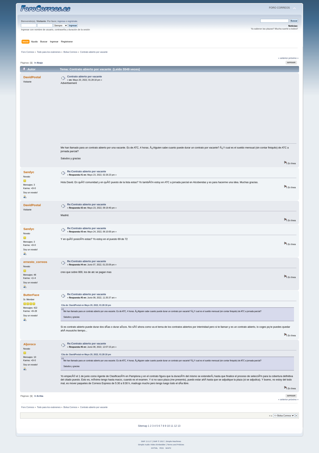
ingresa (61, 21)
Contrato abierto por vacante (84, 76)
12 (175, 425)
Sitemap (142, 425)
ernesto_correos (35, 262)
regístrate (72, 21)
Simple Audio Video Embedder (151, 444)
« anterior (283, 58)
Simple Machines (173, 441)
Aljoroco (29, 344)
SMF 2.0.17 (146, 441)
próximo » (293, 58)
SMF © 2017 (159, 441)
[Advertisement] (180, 113)
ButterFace (31, 295)
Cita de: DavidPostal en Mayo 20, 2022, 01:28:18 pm (86, 305)
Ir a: (270, 416)
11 (171, 425)
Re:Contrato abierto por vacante (86, 171)
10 (168, 425)
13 (179, 425)
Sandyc (28, 172)
